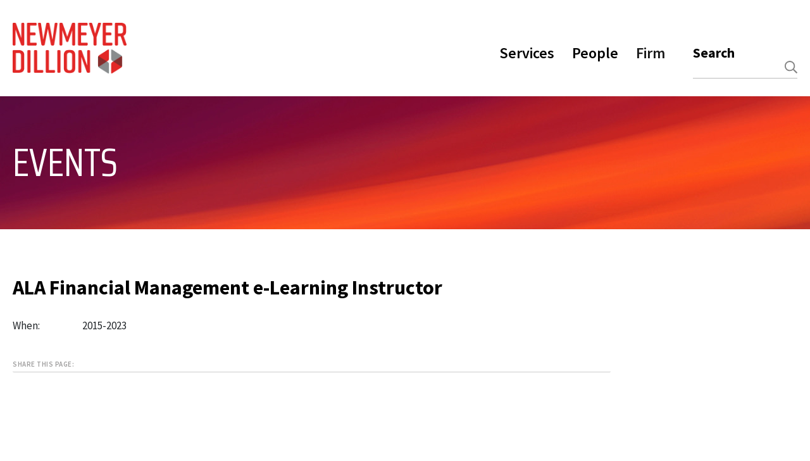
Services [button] (526, 53)
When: (26, 325)
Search (714, 52)
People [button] (595, 53)
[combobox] (745, 67)
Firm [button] (650, 53)
